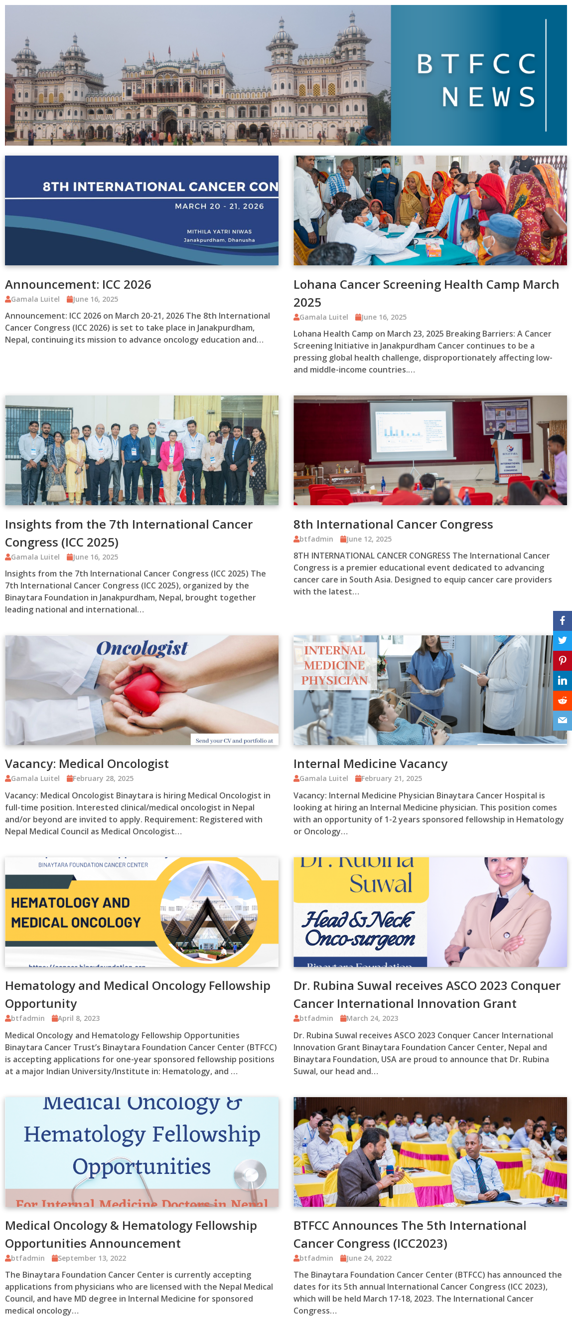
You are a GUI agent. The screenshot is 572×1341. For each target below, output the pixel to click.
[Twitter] (562, 641)
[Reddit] (562, 701)
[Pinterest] (562, 661)
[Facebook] (562, 621)
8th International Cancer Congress (393, 524)
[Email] (562, 721)
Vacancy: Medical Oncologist (87, 763)
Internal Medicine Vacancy (370, 763)
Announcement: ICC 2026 (78, 284)
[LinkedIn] (562, 681)
